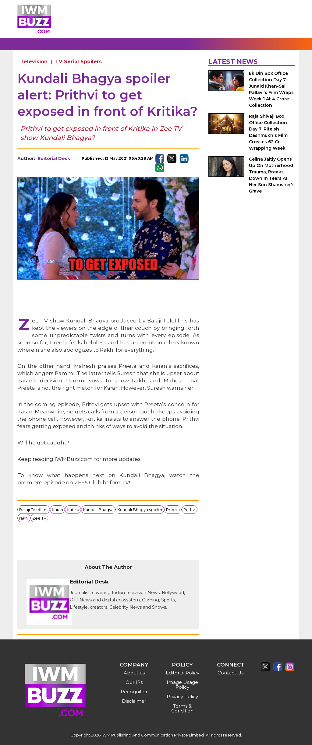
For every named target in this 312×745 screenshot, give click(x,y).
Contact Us (230, 673)
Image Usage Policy (182, 684)
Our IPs (134, 682)
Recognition (135, 692)
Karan (57, 509)
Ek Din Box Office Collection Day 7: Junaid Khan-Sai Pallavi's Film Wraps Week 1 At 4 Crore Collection (271, 89)
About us (134, 673)
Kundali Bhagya (98, 509)
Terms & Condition (182, 708)
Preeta (173, 509)
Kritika (73, 509)
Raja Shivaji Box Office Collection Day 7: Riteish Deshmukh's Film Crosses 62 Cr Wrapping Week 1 (269, 132)
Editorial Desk (54, 158)
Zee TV (39, 518)
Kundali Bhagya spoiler (139, 509)
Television (34, 61)
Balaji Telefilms (33, 509)
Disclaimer (134, 701)
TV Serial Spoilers (78, 61)
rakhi (24, 518)
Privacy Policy (182, 696)
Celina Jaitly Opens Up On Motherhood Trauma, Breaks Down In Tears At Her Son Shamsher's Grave (272, 175)
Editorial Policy (182, 673)
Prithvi (189, 509)
